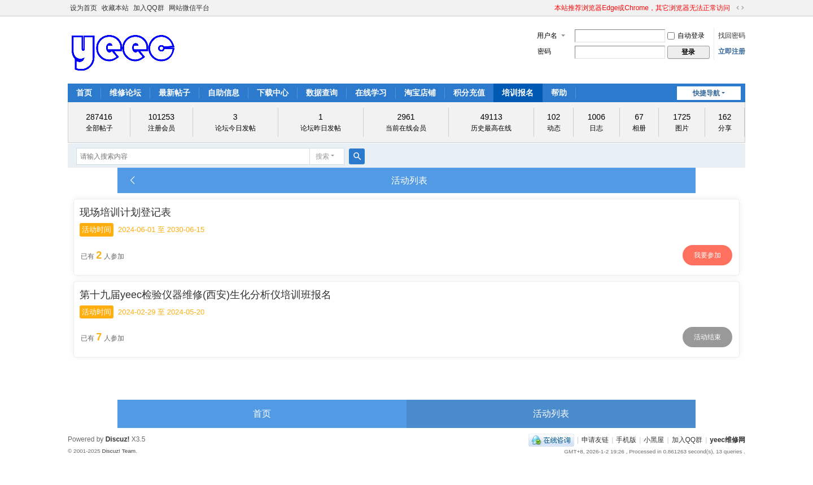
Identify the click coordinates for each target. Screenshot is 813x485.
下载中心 (273, 92)
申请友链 (595, 440)
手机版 (626, 440)
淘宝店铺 (420, 92)
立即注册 (731, 51)
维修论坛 (125, 92)
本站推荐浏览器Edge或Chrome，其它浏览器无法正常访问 (642, 8)
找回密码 (731, 36)
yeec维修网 (727, 440)
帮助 (559, 92)
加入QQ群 (148, 8)
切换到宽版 (740, 8)
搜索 (322, 156)
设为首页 (83, 8)
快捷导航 (706, 93)
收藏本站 (115, 8)
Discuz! (118, 439)
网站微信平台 (189, 8)
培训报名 (518, 92)
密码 (544, 51)
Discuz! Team (119, 451)
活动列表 (551, 413)
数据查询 (322, 92)
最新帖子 (174, 92)
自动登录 (686, 36)
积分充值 (469, 92)
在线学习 (371, 92)
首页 (84, 92)
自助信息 (223, 92)
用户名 (547, 36)
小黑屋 (654, 440)
